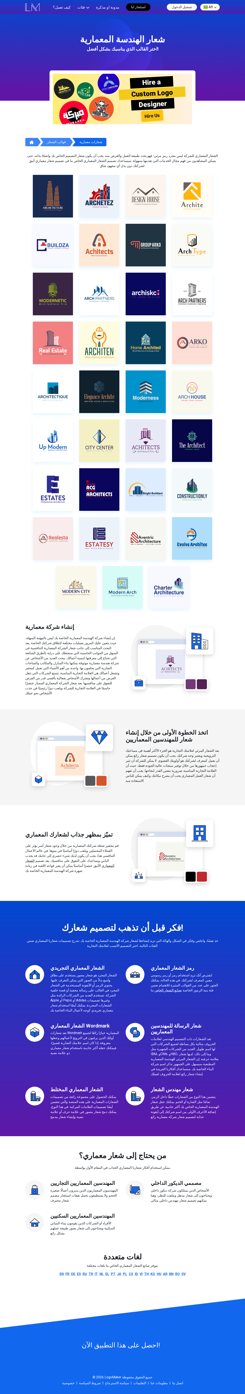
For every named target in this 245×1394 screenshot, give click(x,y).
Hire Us (152, 116)
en (62, 1274)
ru (85, 1274)
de (73, 1274)
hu (159, 1274)
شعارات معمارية (90, 142)
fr (67, 1274)
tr (91, 1274)
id (136, 1274)
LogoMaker (113, 1377)
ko (153, 1274)
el (107, 1274)
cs (131, 1274)
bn (171, 1274)
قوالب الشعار (56, 142)
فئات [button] (81, 7)
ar (208, 7)
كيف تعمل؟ (62, 7)
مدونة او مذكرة (107, 7)
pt (113, 1274)
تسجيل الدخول (182, 7)
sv (183, 1274)
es (79, 1274)
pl (125, 1274)
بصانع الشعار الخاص (168, 990)
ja (119, 1274)
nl (102, 1274)
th (146, 1274)
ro (177, 1274)
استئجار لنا (138, 7)
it (96, 1274)
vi (141, 1274)
